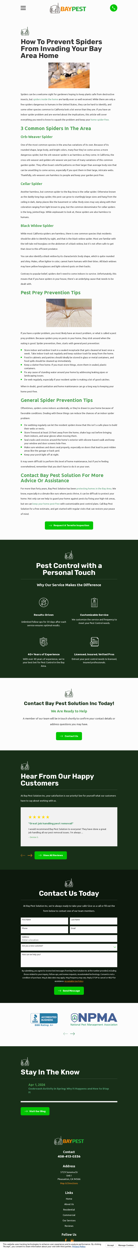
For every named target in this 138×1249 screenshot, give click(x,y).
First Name (26, 920)
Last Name (75, 920)
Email (73, 928)
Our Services (69, 1220)
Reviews (69, 1226)
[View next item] (30, 855)
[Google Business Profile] (72, 1240)
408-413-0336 (69, 1156)
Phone (24, 928)
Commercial (69, 1215)
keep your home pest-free (46, 503)
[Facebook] (65, 1240)
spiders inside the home (45, 99)
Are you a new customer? (32, 946)
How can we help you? (31, 954)
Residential (69, 1209)
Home (69, 1198)
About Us (69, 1204)
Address (25, 937)
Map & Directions (69, 1183)
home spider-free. (99, 119)
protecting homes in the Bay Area (94, 488)
